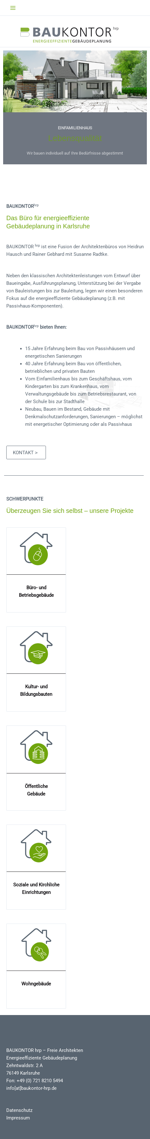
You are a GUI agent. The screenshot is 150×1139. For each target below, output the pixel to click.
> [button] (133, 150)
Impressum (18, 1118)
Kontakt (25, 452)
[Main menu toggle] (12, 8)
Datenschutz (19, 1110)
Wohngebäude (36, 984)
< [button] (121, 150)
